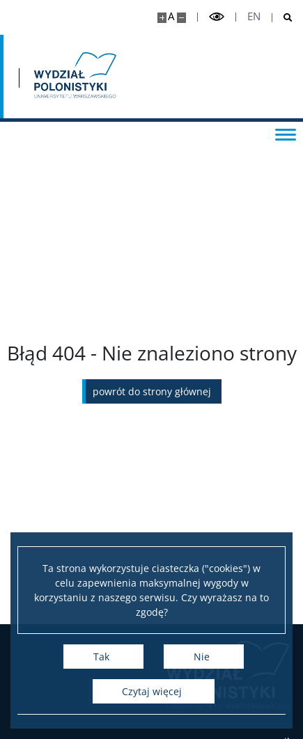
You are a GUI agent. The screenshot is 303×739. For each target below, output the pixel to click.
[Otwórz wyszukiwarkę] (282, 17)
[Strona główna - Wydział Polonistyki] (73, 76)
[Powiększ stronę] (161, 18)
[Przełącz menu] (285, 133)
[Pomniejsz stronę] (181, 18)
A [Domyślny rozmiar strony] (171, 16)
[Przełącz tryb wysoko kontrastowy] (217, 17)
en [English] (254, 16)
